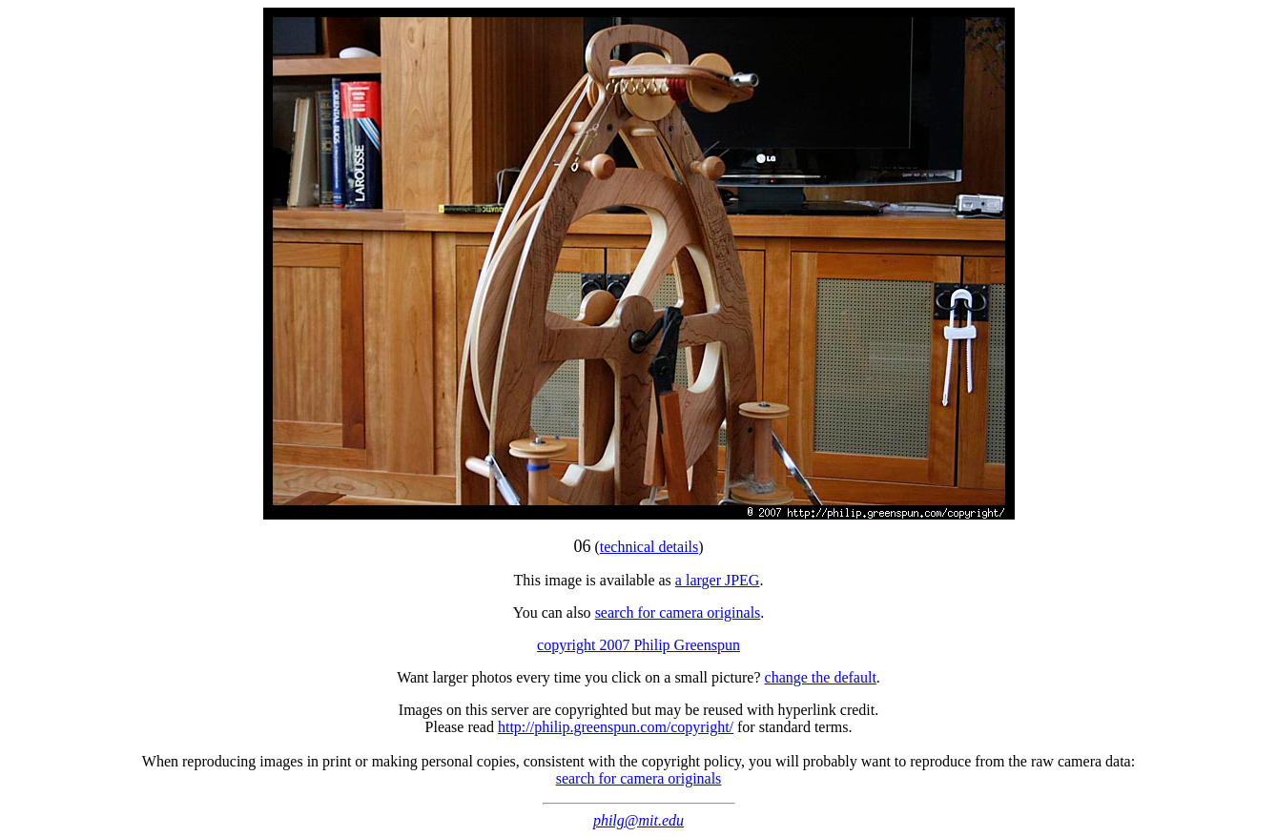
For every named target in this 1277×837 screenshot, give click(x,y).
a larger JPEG (717, 580)
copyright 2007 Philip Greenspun (638, 645)
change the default (820, 677)
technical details (649, 547)
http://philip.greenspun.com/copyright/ (615, 727)
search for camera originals (678, 612)
